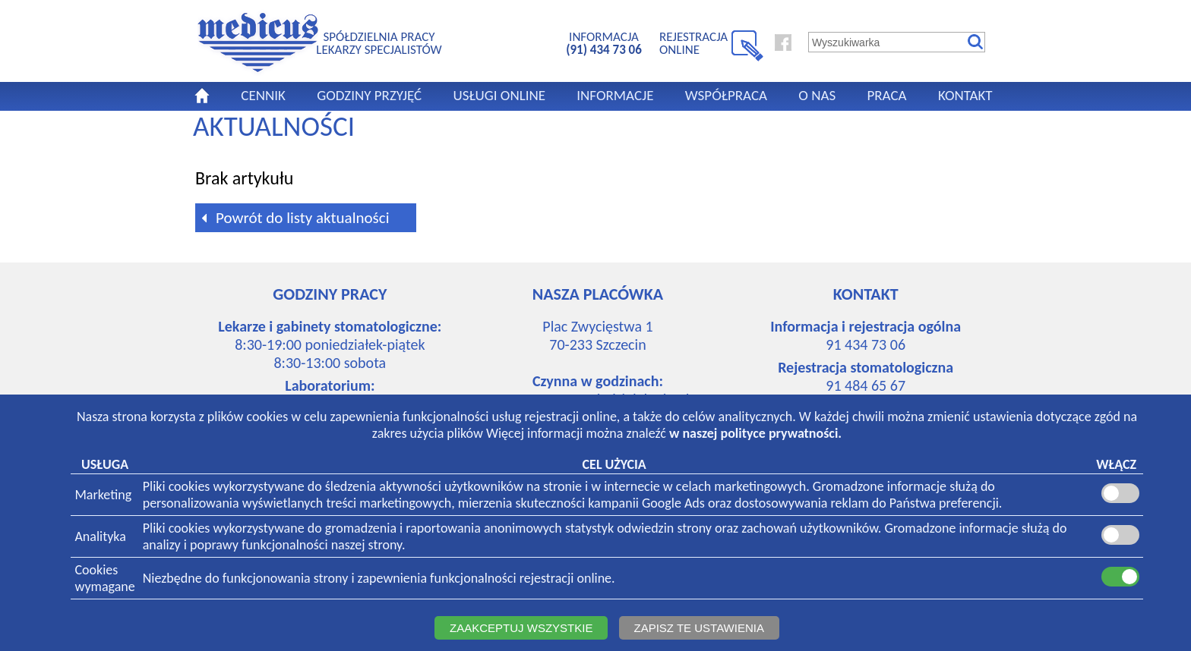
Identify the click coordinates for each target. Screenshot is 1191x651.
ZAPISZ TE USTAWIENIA (699, 627)
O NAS (817, 95)
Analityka (99, 536)
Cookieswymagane (104, 578)
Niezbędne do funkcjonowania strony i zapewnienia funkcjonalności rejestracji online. (379, 578)
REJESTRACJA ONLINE (693, 43)
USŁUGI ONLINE (499, 95)
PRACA (886, 95)
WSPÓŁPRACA (726, 95)
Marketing (102, 494)
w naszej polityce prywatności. (755, 433)
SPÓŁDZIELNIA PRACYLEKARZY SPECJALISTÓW (378, 43)
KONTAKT (965, 95)
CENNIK (263, 95)
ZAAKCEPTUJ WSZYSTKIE (521, 627)
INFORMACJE (615, 95)
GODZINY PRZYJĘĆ (369, 95)
